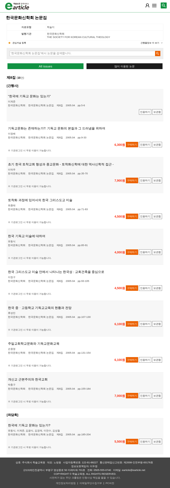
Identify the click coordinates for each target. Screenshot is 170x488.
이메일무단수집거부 (91, 483)
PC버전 (110, 483)
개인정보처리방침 (66, 483)
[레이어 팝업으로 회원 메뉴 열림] (147, 5)
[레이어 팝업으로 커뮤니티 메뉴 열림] (154, 5)
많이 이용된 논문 (124, 66)
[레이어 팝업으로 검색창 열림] (164, 5)
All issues (45, 66)
